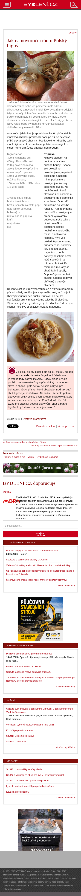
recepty (72, 32)
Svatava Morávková (34, 418)
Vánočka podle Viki (16, 741)
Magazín (12, 761)
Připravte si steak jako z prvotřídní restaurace (29, 653)
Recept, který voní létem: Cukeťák (23, 666)
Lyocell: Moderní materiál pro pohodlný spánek (30, 786)
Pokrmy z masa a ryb (14, 457)
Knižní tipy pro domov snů (19, 730)
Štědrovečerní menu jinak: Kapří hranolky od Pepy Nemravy (36, 580)
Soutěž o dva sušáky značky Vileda (24, 769)
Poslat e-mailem (46, 426)
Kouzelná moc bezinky (17, 791)
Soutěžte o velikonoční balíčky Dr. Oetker (27, 559)
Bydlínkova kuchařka (47, 457)
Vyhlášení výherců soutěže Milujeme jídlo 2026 (30, 724)
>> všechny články (65, 585)
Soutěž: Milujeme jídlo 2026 (20, 736)
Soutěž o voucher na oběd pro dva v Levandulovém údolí (35, 775)
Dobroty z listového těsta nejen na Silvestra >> (54, 445)
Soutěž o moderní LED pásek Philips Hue (27, 780)
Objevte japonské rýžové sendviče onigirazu (28, 672)
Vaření (31, 457)
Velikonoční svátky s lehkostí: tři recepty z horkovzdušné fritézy (38, 565)
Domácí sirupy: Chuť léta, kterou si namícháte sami (32, 550)
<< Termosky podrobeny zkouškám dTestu (24, 442)
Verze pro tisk (66, 426)
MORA (7, 492)
